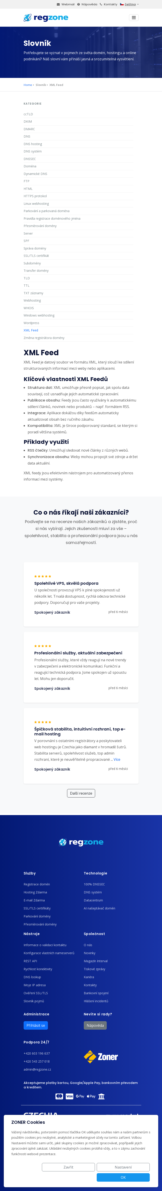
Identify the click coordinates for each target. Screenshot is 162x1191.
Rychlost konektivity (38, 969)
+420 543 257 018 (37, 1061)
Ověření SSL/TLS (36, 993)
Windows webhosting (39, 315)
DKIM (28, 121)
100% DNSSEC (94, 884)
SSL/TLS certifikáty (37, 908)
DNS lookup (32, 977)
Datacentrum (93, 900)
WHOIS (29, 308)
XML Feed (31, 330)
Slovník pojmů (34, 1001)
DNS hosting (33, 144)
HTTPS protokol (35, 196)
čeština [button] (128, 4)
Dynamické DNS (35, 174)
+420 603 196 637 (37, 1053)
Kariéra (89, 977)
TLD (27, 278)
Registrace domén (37, 884)
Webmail (66, 4)
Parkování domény (37, 916)
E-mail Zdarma (34, 900)
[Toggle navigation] (134, 17)
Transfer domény (36, 270)
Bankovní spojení (96, 993)
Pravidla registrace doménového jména (52, 218)
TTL (26, 285)
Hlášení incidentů (96, 1001)
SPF (26, 241)
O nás (88, 945)
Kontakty (108, 4)
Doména (30, 166)
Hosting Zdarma (35, 892)
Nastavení (99, 1177)
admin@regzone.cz (37, 1069)
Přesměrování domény (40, 226)
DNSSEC (30, 159)
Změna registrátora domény (44, 338)
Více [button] (115, 759)
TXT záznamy (33, 293)
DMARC (29, 129)
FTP (26, 181)
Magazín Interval (96, 961)
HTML (28, 189)
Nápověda (87, 4)
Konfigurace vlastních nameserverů (49, 953)
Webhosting (32, 300)
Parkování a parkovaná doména (47, 211)
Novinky (89, 953)
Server (28, 233)
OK (133, 1177)
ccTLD (28, 114)
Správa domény (35, 248)
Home (28, 85)
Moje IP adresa (35, 985)
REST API (30, 961)
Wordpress (31, 323)
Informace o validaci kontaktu (45, 945)
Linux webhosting (36, 203)
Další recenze (81, 793)
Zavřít (66, 1177)
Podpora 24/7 (36, 1042)
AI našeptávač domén (99, 908)
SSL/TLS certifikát (36, 256)
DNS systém (33, 151)
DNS (27, 136)
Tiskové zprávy (94, 969)
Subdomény (32, 263)
